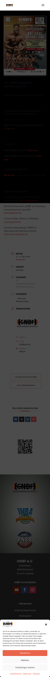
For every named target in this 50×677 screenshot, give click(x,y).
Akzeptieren (25, 653)
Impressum (36, 673)
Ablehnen (25, 660)
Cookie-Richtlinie (16, 673)
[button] (46, 624)
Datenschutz (27, 673)
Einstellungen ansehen (25, 667)
